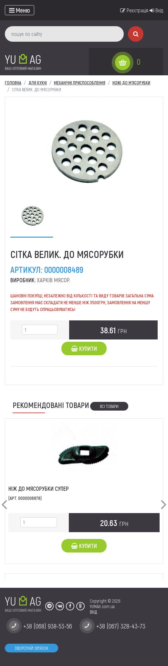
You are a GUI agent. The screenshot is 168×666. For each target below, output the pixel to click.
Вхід (156, 10)
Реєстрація (134, 10)
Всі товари (109, 406)
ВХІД (93, 612)
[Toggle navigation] (19, 10)
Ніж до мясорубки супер (38, 488)
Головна (13, 82)
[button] (4, 499)
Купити (84, 348)
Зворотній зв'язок (31, 648)
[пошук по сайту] (64, 34)
